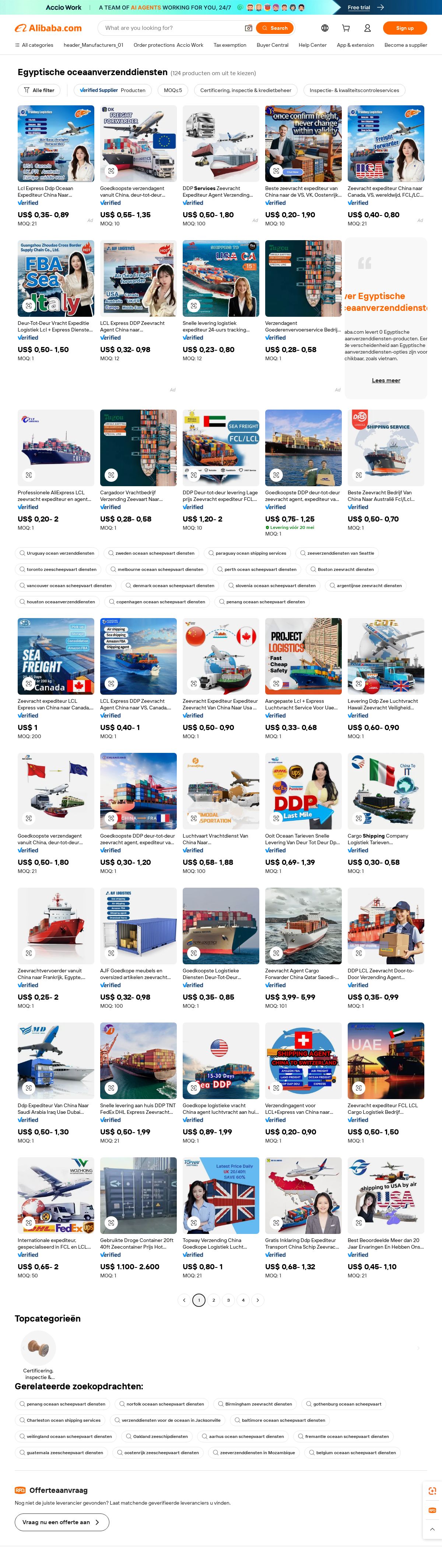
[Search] (275, 28)
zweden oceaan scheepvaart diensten (151, 553)
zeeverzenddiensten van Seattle (337, 553)
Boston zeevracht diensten (342, 569)
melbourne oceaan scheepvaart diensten (156, 569)
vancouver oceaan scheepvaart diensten (66, 586)
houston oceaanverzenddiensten (57, 602)
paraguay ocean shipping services (247, 553)
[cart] (347, 29)
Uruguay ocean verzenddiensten (57, 553)
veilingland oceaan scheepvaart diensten (66, 1436)
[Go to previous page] (184, 1300)
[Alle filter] (39, 90)
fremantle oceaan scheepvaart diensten (343, 1436)
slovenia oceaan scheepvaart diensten (272, 586)
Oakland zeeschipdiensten (157, 1436)
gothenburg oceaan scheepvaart (344, 1404)
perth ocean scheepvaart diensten (257, 569)
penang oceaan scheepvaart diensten (262, 602)
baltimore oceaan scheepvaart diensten (280, 1420)
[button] (248, 28)
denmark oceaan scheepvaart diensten (170, 586)
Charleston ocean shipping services (60, 1420)
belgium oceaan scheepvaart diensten (352, 1453)
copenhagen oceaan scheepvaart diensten (157, 602)
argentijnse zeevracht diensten (366, 586)
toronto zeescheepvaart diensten (58, 569)
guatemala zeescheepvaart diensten (61, 1453)
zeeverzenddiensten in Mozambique (254, 1453)
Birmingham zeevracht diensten (255, 1404)
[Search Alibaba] (171, 28)
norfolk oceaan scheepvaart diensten (161, 1404)
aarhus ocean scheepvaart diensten (243, 1436)
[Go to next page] (257, 1300)
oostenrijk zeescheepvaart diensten (158, 1453)
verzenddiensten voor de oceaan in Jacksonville (168, 1420)
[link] (432, 1491)
